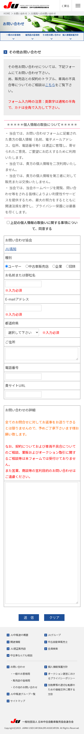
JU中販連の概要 (19, 635)
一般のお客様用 (13, 34)
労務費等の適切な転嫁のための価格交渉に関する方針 (61, 689)
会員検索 (53, 648)
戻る (66, 6)
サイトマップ (17, 701)
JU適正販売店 (18, 648)
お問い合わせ (20, 13)
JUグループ (54, 635)
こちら (50, 84)
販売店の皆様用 (32, 34)
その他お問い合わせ (52, 34)
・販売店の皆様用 (20, 680)
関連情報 (15, 642)
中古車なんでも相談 (21, 655)
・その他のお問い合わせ (23, 687)
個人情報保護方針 (70, 34)
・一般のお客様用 (20, 673)
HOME (7, 13)
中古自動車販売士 (58, 642)
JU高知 (10, 248)
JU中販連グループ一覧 (22, 694)
